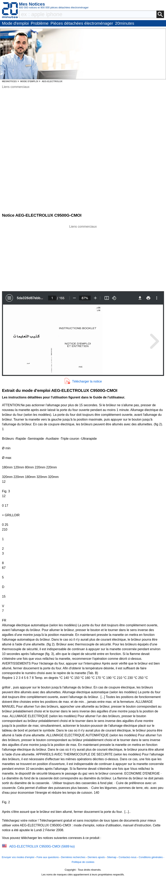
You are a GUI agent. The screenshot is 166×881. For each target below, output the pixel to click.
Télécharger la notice (87, 381)
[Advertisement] (83, 257)
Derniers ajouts (96, 857)
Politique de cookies (83, 861)
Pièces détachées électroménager (82, 23)
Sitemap (111, 857)
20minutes (124, 23)
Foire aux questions (47, 857)
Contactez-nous (128, 857)
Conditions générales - (151, 857)
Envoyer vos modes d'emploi (18, 857)
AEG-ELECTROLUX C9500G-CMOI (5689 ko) (42, 846)
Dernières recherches (73, 857)
